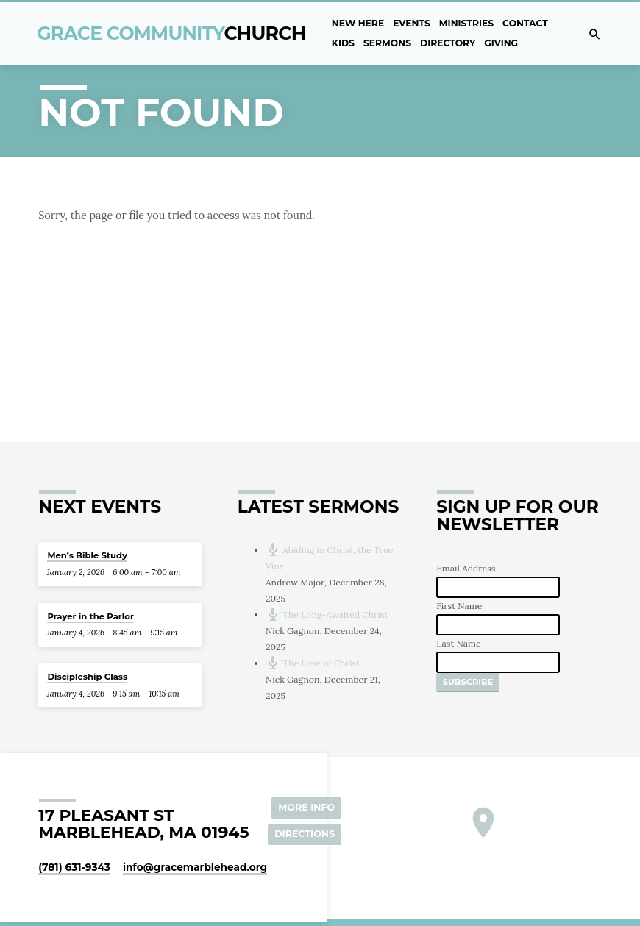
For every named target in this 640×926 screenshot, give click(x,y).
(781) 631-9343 (74, 867)
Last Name (458, 643)
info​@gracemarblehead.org (195, 867)
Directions (304, 833)
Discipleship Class (87, 677)
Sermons (387, 43)
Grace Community (171, 33)
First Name (459, 605)
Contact (525, 23)
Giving (501, 43)
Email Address (465, 568)
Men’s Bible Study (87, 555)
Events (411, 23)
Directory (447, 43)
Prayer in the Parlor (90, 616)
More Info (306, 807)
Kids (343, 43)
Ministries (466, 23)
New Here (358, 23)
